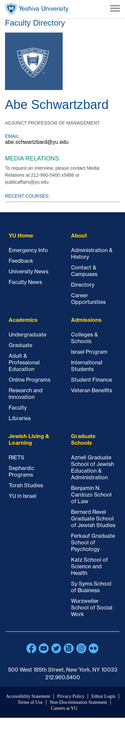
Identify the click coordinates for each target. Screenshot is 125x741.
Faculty (18, 407)
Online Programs (29, 379)
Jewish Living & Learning (29, 439)
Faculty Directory (35, 22)
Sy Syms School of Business (91, 587)
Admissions (86, 320)
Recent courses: (27, 196)
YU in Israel (22, 496)
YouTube (44, 648)
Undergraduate (27, 334)
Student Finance (91, 379)
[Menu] (115, 9)
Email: (12, 136)
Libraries (20, 418)
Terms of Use (30, 702)
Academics (23, 320)
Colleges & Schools (84, 337)
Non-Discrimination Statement (78, 702)
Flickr (94, 648)
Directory (82, 284)
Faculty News (25, 282)
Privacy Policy (70, 696)
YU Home (21, 235)
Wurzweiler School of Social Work (91, 607)
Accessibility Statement (28, 696)
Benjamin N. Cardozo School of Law (91, 495)
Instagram (81, 648)
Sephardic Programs (21, 471)
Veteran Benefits (91, 390)
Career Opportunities (88, 298)
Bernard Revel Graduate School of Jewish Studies (93, 518)
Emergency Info (28, 250)
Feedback (21, 260)
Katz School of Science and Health (89, 566)
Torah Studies (26, 485)
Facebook (31, 648)
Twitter (56, 648)
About (79, 235)
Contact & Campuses (84, 270)
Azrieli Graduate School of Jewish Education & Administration (92, 467)
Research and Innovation (26, 393)
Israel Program (89, 351)
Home (36, 9)
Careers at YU (64, 708)
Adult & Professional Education (24, 362)
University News (28, 271)
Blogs (69, 648)
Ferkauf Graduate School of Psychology (93, 542)
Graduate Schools (83, 439)
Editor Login (103, 696)
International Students (86, 365)
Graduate (20, 345)
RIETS (16, 457)
